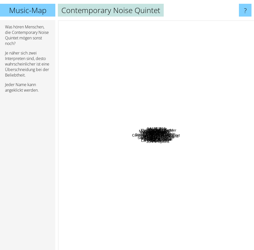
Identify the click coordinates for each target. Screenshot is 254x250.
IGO (126, 158)
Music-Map (28, 10)
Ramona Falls (97, 157)
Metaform (188, 147)
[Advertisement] (28, 173)
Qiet (198, 203)
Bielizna (172, 144)
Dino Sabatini (175, 81)
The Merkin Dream (176, 172)
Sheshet (135, 81)
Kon (102, 131)
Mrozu (105, 151)
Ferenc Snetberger (180, 212)
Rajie (116, 180)
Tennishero (193, 123)
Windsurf (121, 55)
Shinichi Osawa (168, 191)
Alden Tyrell (215, 47)
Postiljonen (99, 173)
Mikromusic (124, 167)
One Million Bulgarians (180, 153)
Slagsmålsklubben (210, 169)
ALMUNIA (174, 108)
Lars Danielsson (157, 204)
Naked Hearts (140, 109)
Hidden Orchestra (129, 77)
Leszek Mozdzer (193, 115)
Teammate (220, 134)
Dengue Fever (111, 76)
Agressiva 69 (148, 117)
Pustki (101, 96)
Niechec (123, 94)
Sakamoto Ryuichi (206, 135)
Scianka (151, 151)
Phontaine (106, 190)
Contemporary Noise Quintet (156, 135)
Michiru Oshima (99, 57)
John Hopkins (174, 219)
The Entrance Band (175, 36)
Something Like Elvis (152, 125)
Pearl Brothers (197, 89)
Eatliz (144, 179)
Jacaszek (183, 94)
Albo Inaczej (205, 130)
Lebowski (112, 134)
